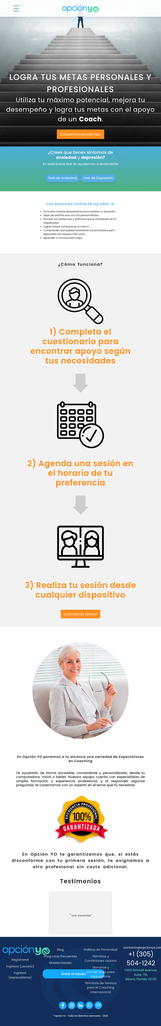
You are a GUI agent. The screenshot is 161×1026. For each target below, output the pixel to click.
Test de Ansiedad (62, 178)
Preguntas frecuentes (60, 956)
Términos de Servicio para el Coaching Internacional (100, 987)
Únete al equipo (73, 974)
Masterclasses (60, 963)
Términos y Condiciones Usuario (101, 958)
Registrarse (20, 959)
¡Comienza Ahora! (80, 614)
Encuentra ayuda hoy (80, 134)
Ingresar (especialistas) (20, 975)
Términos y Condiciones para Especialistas (101, 971)
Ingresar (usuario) (20, 966)
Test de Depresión (98, 178)
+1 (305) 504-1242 (141, 959)
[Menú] (16, 8)
